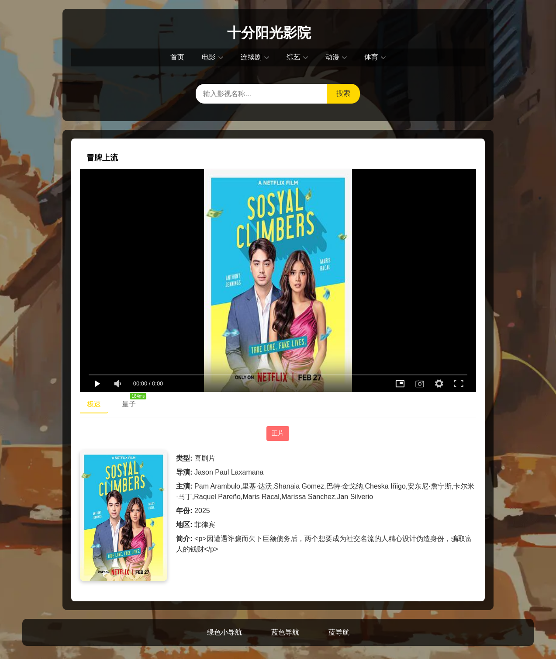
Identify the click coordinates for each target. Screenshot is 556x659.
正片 (278, 433)
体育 (371, 57)
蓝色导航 (285, 632)
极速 (94, 404)
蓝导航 (338, 632)
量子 (132, 402)
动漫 (332, 57)
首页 (177, 57)
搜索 (343, 93)
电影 (209, 57)
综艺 (293, 57)
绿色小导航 (224, 632)
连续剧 (251, 57)
